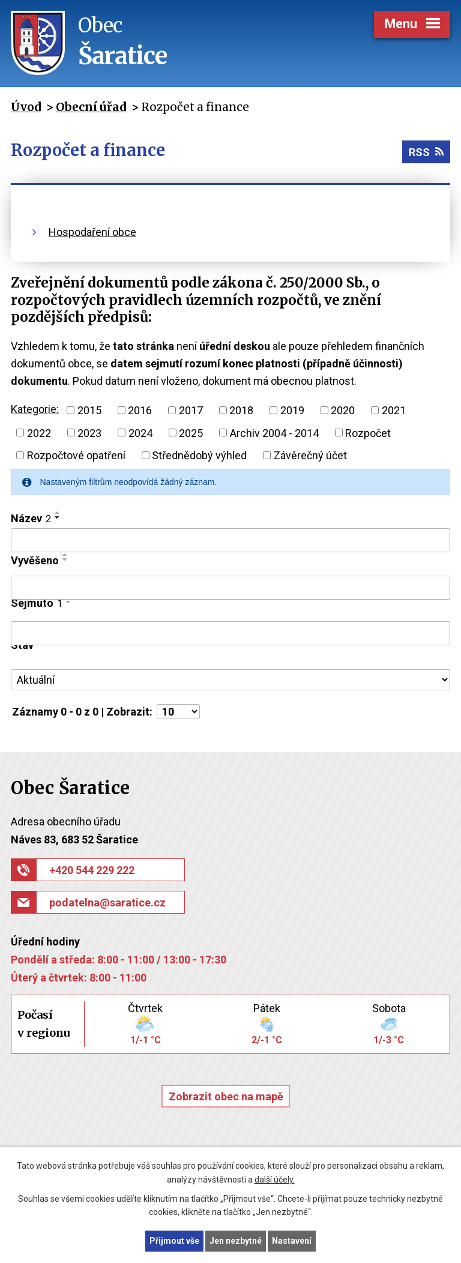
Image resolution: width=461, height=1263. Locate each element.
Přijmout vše (174, 1241)
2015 (89, 410)
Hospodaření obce (92, 232)
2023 (89, 432)
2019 (292, 410)
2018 (241, 410)
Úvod (26, 107)
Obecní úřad (91, 107)
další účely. (275, 1179)
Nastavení (292, 1241)
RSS (426, 152)
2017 (191, 410)
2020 (343, 410)
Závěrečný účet (310, 455)
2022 (39, 432)
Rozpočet (368, 432)
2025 (191, 432)
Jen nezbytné (235, 1241)
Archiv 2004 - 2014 (274, 432)
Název (31, 518)
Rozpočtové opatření (76, 455)
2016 (140, 410)
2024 (140, 432)
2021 (394, 410)
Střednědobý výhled (199, 455)
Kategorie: (35, 409)
